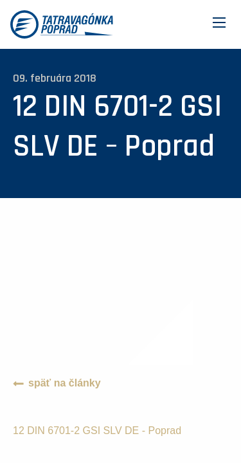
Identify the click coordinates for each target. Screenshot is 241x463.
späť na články (64, 382)
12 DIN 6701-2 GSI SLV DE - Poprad (97, 430)
